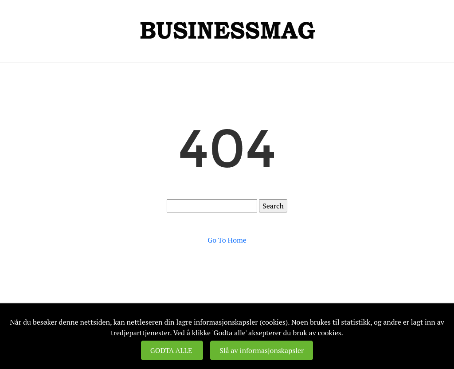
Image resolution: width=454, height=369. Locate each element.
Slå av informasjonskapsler (261, 350)
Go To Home (227, 240)
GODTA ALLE (172, 350)
